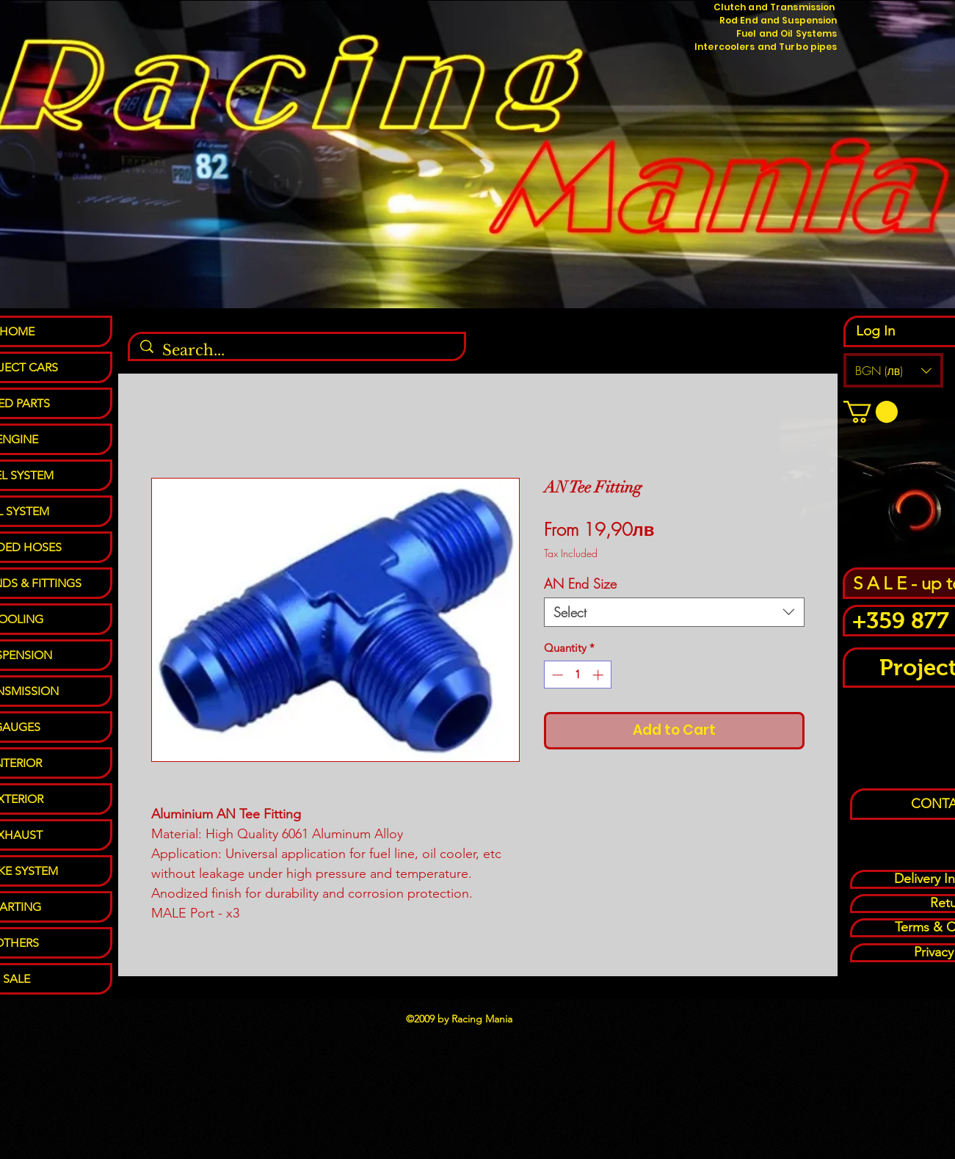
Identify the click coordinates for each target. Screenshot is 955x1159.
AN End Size (580, 583)
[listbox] (893, 370)
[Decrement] (556, 675)
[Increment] (599, 675)
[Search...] (297, 350)
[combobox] (674, 612)
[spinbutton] (577, 675)
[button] (893, 370)
